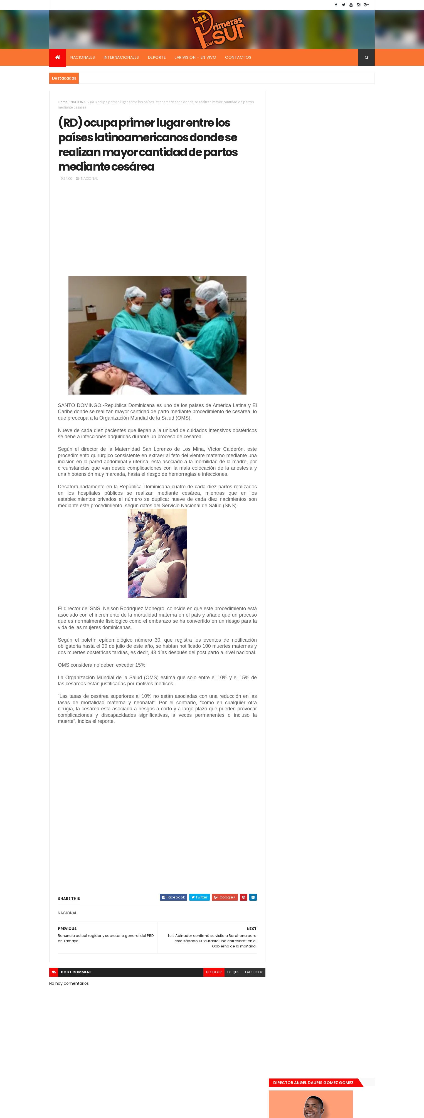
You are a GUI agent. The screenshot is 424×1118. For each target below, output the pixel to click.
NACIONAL (78, 102)
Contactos (238, 57)
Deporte (157, 57)
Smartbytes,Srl (91, 1110)
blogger (211, 985)
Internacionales (121, 57)
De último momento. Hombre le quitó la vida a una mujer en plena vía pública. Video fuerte (336, 423)
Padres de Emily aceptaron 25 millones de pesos (335, 481)
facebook (251, 985)
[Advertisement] (156, 231)
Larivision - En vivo (195, 57)
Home (63, 102)
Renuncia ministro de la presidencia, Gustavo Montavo (333, 451)
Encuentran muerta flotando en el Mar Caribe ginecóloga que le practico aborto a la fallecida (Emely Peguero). (335, 388)
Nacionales (82, 57)
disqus (231, 985)
